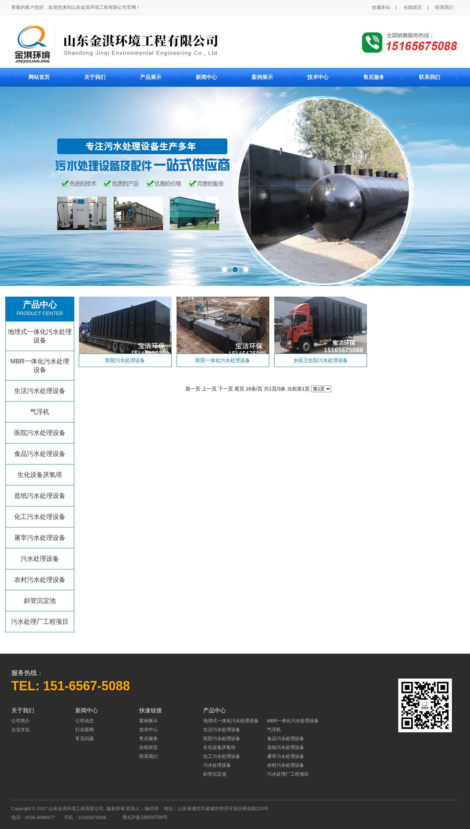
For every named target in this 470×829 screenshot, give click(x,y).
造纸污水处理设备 (39, 495)
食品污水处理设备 (39, 453)
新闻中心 (206, 77)
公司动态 (84, 720)
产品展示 (150, 77)
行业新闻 (84, 729)
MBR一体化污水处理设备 (39, 365)
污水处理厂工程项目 (40, 621)
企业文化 (20, 729)
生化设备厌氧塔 (39, 474)
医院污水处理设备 (39, 432)
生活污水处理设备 (39, 390)
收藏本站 (381, 7)
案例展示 (262, 77)
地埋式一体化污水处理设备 (40, 336)
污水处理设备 (40, 558)
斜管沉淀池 (40, 600)
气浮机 (39, 411)
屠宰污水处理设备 (39, 537)
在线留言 (413, 7)
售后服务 (373, 77)
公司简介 (20, 720)
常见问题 (84, 738)
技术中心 (318, 77)
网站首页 (39, 77)
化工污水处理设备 (39, 516)
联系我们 (444, 7)
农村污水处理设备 (39, 579)
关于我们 (95, 77)
